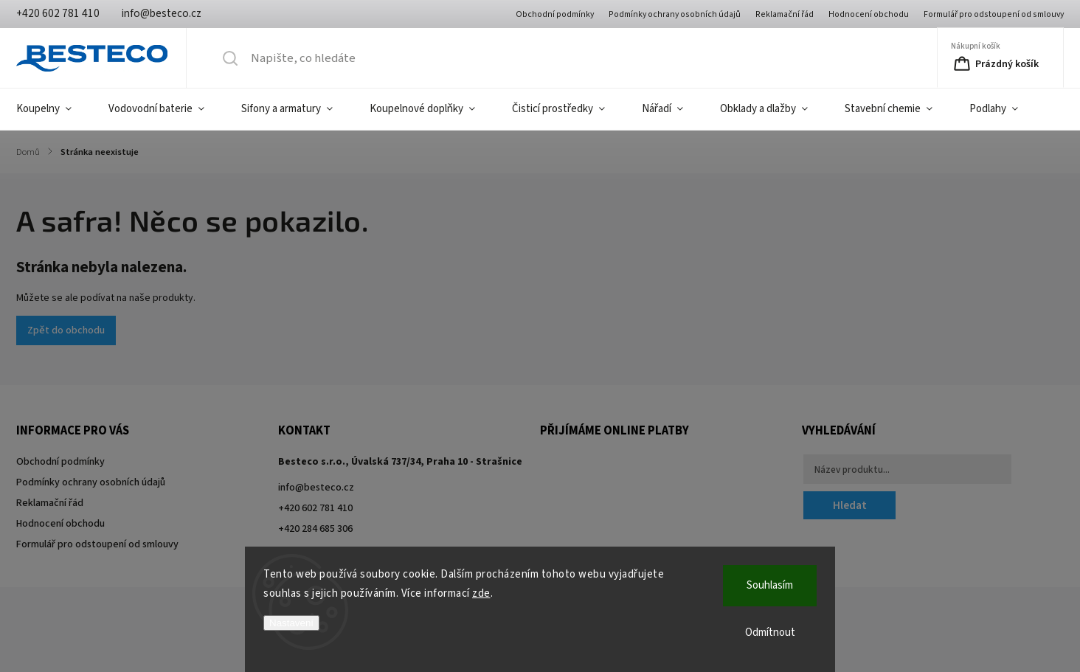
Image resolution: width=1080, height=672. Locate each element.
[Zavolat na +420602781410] (58, 13)
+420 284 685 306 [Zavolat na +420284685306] (315, 529)
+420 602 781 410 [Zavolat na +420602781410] (315, 508)
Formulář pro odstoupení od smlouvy (994, 14)
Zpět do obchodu (66, 330)
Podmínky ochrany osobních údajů (675, 14)
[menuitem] (53, 109)
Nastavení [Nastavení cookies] (291, 622)
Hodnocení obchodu (868, 14)
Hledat (850, 505)
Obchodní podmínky (555, 14)
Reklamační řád (784, 14)
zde (481, 593)
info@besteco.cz (316, 487)
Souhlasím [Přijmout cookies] (770, 585)
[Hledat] (468, 58)
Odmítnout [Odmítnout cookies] (770, 632)
